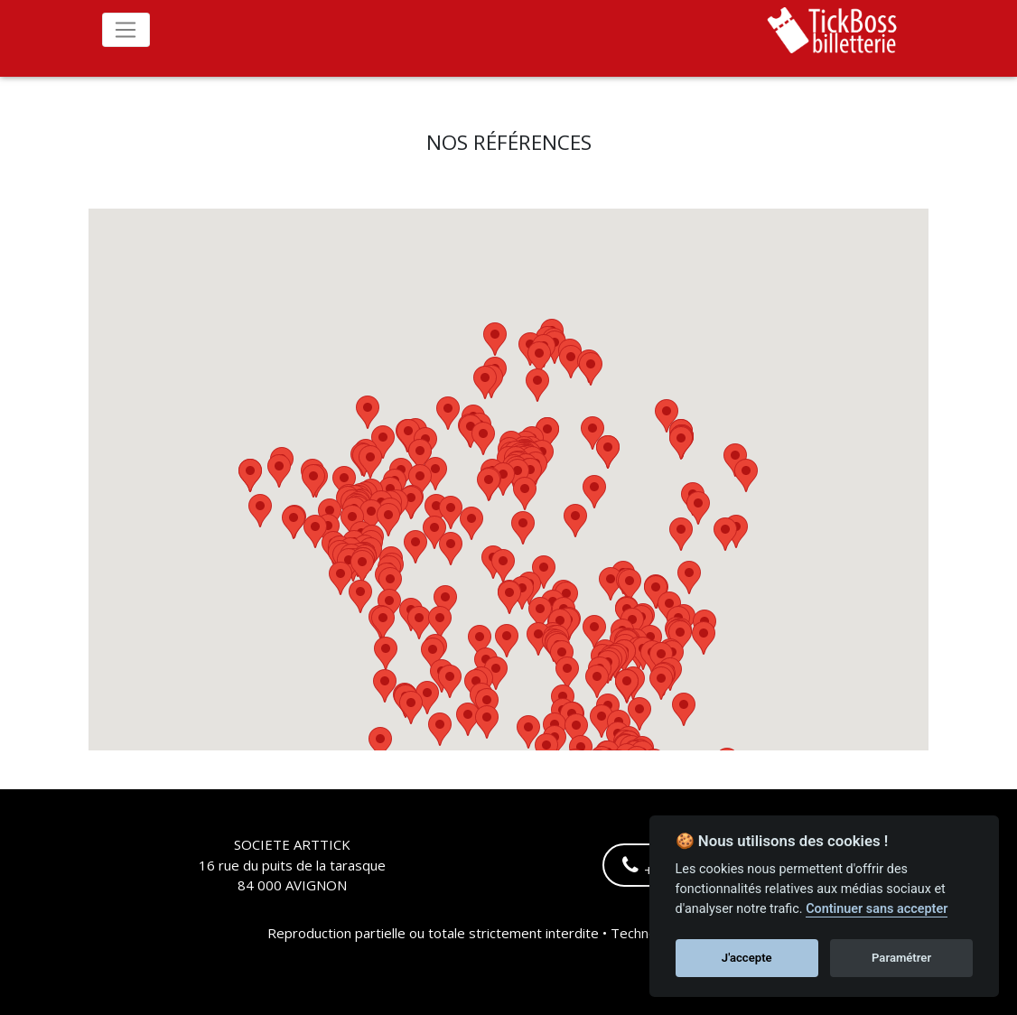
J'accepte (747, 957)
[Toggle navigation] (126, 30)
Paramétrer (901, 957)
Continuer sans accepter (876, 909)
